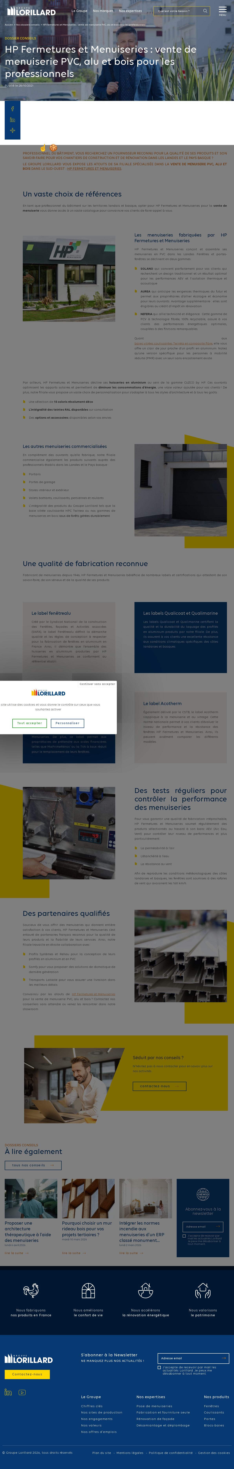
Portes (209, 1419)
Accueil (9, 25)
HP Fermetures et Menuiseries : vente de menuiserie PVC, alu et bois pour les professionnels (94, 25)
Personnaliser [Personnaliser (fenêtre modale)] (68, 723)
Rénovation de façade (155, 1419)
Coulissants (214, 1412)
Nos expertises (130, 11)
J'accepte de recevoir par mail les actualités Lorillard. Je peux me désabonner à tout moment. (190, 1370)
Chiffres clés (91, 1406)
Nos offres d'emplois (99, 1432)
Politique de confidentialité (171, 1453)
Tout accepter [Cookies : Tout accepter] (29, 723)
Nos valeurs (91, 1425)
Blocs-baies (214, 1425)
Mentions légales (130, 1453)
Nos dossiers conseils (27, 25)
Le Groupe (79, 11)
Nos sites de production (101, 1412)
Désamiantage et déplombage (163, 1425)
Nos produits (216, 1397)
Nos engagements (96, 1419)
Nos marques (103, 11)
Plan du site (101, 1453)
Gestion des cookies (214, 1453)
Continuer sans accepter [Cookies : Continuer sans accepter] (97, 684)
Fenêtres (211, 1406)
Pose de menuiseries (154, 1406)
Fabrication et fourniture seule (163, 1412)
